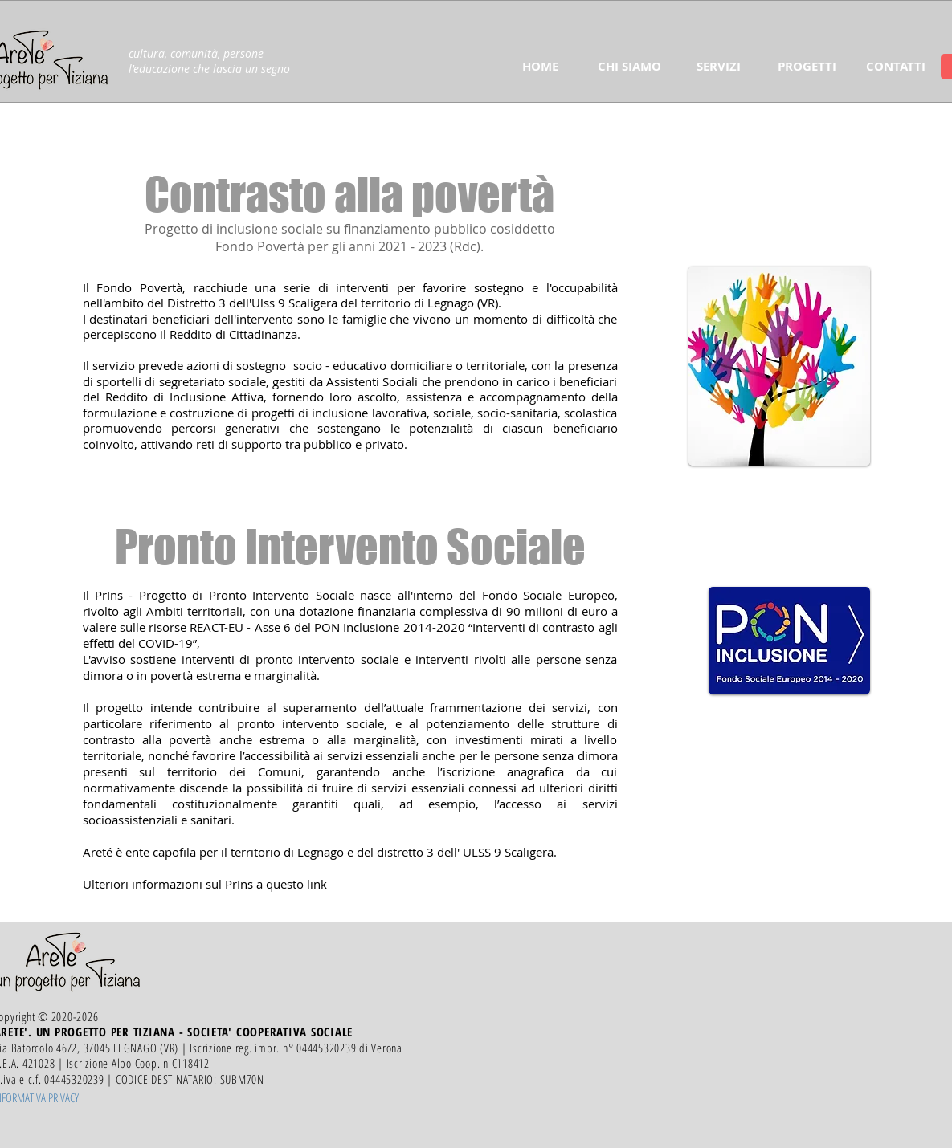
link (317, 884)
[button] (629, 66)
